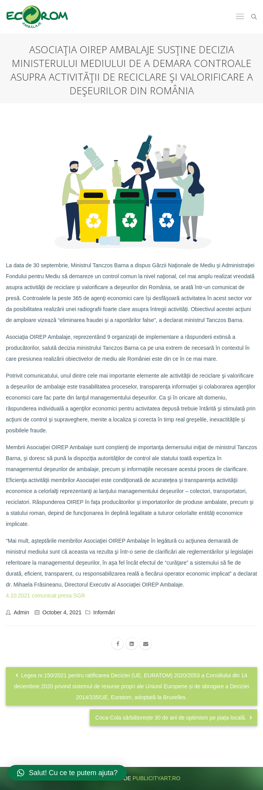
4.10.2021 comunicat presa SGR (45, 595)
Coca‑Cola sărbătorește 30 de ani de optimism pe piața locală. (173, 717)
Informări (104, 612)
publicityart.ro (156, 778)
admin (21, 612)
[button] (67, 773)
